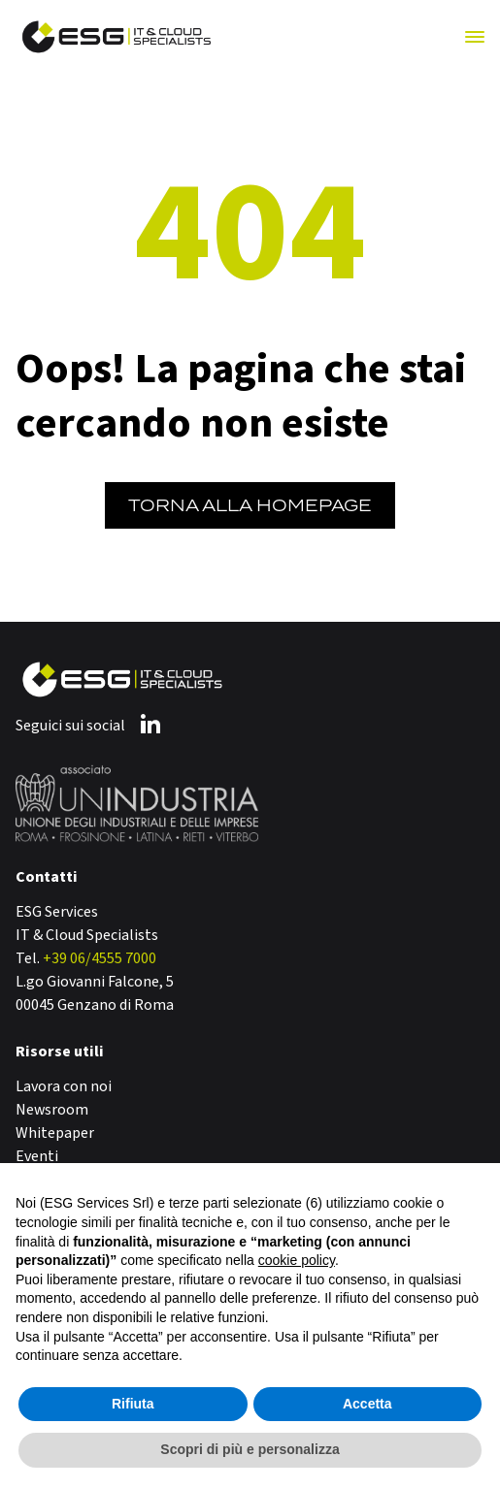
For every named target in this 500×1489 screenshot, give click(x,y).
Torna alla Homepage (250, 505)
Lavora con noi (64, 1086)
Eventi (37, 1156)
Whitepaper (55, 1133)
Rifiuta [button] (133, 1403)
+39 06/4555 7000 (99, 958)
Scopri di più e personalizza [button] (249, 1449)
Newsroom (52, 1109)
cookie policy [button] (296, 1260)
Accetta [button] (367, 1403)
